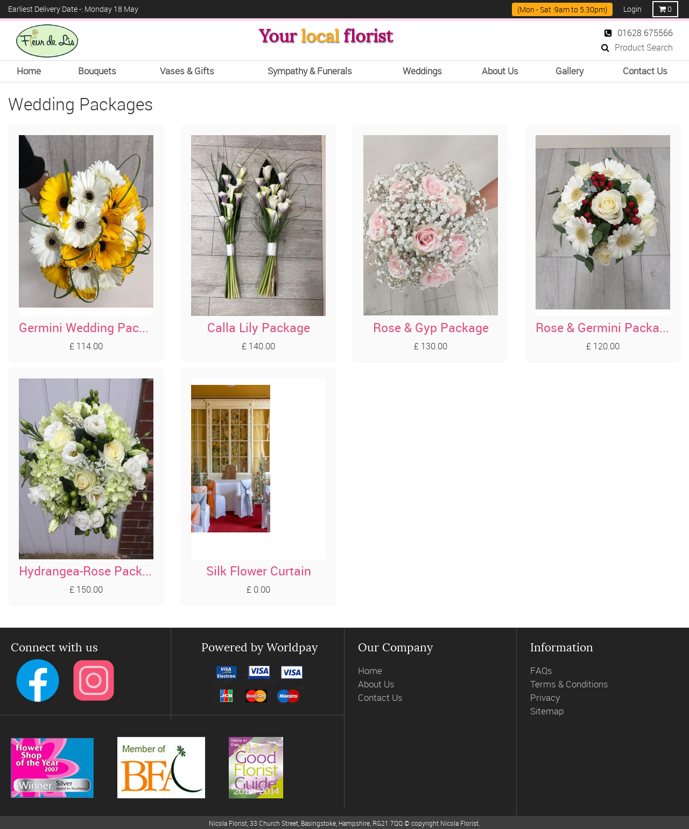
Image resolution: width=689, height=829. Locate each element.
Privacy (545, 688)
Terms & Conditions (569, 674)
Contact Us (380, 688)
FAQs (541, 661)
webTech (393, 822)
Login (632, 9)
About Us (376, 674)
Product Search (637, 47)
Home (370, 661)
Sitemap (547, 701)
